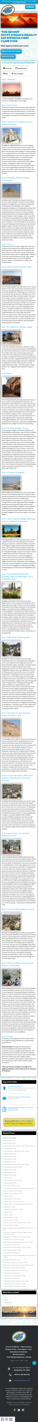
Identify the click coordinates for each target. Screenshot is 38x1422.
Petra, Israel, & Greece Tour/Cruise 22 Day (15, 1270)
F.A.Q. (30, 1349)
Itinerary (8, 68)
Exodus (5, 1300)
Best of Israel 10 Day (9, 1143)
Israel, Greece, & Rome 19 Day (12, 1250)
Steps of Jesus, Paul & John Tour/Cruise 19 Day (17, 1237)
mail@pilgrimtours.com (22, 1380)
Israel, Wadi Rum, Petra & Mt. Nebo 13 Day (16, 1164)
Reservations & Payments (18, 1352)
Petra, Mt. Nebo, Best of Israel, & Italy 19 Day (16, 1223)
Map (6, 74)
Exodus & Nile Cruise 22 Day (11, 1273)
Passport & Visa (10, 1349)
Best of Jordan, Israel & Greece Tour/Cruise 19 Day (18, 1242)
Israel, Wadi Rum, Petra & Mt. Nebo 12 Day (16, 1151)
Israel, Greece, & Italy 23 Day (11, 1278)
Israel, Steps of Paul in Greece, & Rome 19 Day (17, 1247)
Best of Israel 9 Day (9, 1140)
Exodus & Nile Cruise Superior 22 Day (14, 1276)
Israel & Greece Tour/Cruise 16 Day (13, 1201)
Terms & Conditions (12, 1347)
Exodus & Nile (7, 1302)
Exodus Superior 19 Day (10, 1225)
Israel (5, 1297)
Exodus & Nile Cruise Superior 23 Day (14, 1284)
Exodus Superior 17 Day (10, 1217)
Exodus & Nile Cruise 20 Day (11, 1253)
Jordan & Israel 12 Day (9, 1154)
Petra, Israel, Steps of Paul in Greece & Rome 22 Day (18, 1265)
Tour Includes (18, 74)
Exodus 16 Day (7, 1212)
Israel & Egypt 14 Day (9, 1172)
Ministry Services (18, 1354)
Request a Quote (8, 56)
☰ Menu (30, 7)
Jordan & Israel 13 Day (9, 1170)
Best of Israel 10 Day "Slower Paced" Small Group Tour (19, 1146)
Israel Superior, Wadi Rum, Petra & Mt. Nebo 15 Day (18, 1188)
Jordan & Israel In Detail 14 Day (12, 1180)
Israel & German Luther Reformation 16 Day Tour (18, 1204)
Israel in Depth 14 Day (9, 1183)
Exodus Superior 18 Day (10, 1220)
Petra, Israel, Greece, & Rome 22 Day (14, 1268)
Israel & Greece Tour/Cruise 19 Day (13, 1239)
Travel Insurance (26, 1347)
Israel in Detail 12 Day (9, 1159)
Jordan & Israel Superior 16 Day (12, 1209)
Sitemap (28, 1357)
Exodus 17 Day (7, 1215)
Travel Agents (22, 1349)
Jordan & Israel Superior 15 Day (12, 1193)
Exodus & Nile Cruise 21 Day (11, 1260)
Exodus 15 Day (7, 1196)
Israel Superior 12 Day (9, 1156)
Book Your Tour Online (11, 51)
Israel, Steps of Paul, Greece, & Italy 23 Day (16, 1281)
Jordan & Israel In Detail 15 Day (12, 1191)
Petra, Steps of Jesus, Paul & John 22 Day (15, 1262)
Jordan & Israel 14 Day (9, 1175)
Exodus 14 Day (7, 1178)
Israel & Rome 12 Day (9, 1162)
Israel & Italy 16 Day (9, 1207)
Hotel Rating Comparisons (16, 1357)
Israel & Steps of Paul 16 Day (11, 1199)
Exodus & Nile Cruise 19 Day (11, 1245)
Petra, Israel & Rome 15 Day (11, 1185)
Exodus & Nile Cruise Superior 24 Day (14, 1286)
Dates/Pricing (22, 68)
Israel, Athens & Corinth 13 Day (12, 1167)
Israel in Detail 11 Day (9, 1148)
